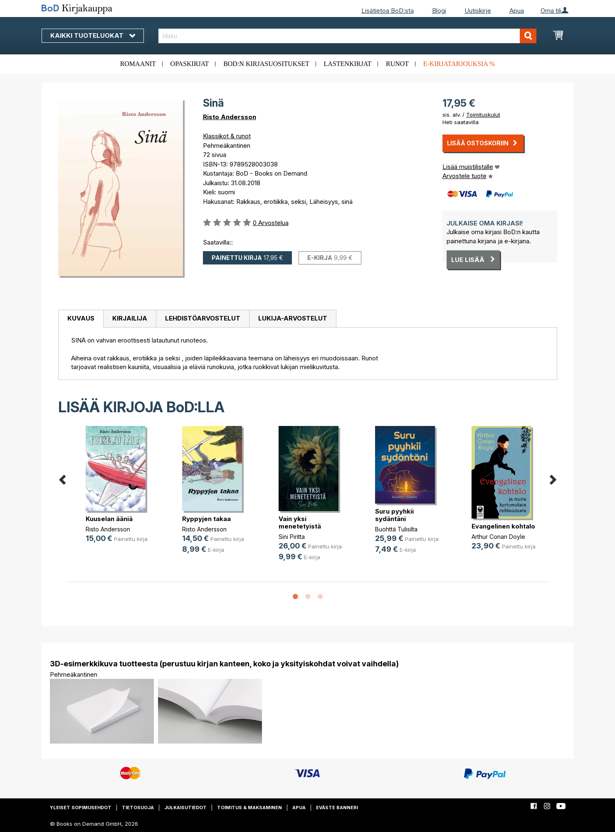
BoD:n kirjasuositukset (266, 63)
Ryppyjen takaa (206, 519)
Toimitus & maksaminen (249, 807)
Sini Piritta (292, 536)
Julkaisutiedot (185, 807)
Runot (397, 63)
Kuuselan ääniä (109, 519)
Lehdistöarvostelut (202, 318)
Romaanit (138, 63)
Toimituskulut (483, 114)
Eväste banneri (337, 807)
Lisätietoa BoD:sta (387, 11)
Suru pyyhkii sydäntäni (394, 515)
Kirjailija (129, 318)
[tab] (80, 319)
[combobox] (347, 36)
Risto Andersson (229, 117)
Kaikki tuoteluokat (92, 35)
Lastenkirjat (348, 63)
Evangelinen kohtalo (503, 526)
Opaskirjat (189, 63)
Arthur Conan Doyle (498, 536)
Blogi (439, 11)
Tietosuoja (138, 807)
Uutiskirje (477, 11)
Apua (516, 11)
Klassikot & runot (227, 136)
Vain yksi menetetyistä (300, 522)
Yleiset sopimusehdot (80, 807)
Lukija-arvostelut (292, 318)
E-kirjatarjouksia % (459, 63)
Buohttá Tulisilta (396, 529)
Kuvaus (80, 318)
